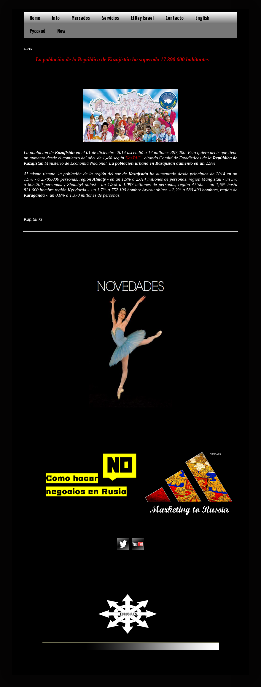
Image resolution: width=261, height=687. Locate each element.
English (202, 18)
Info (56, 18)
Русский (37, 31)
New (61, 31)
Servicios (110, 18)
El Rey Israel (142, 18)
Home (35, 18)
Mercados (80, 18)
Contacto (174, 18)
